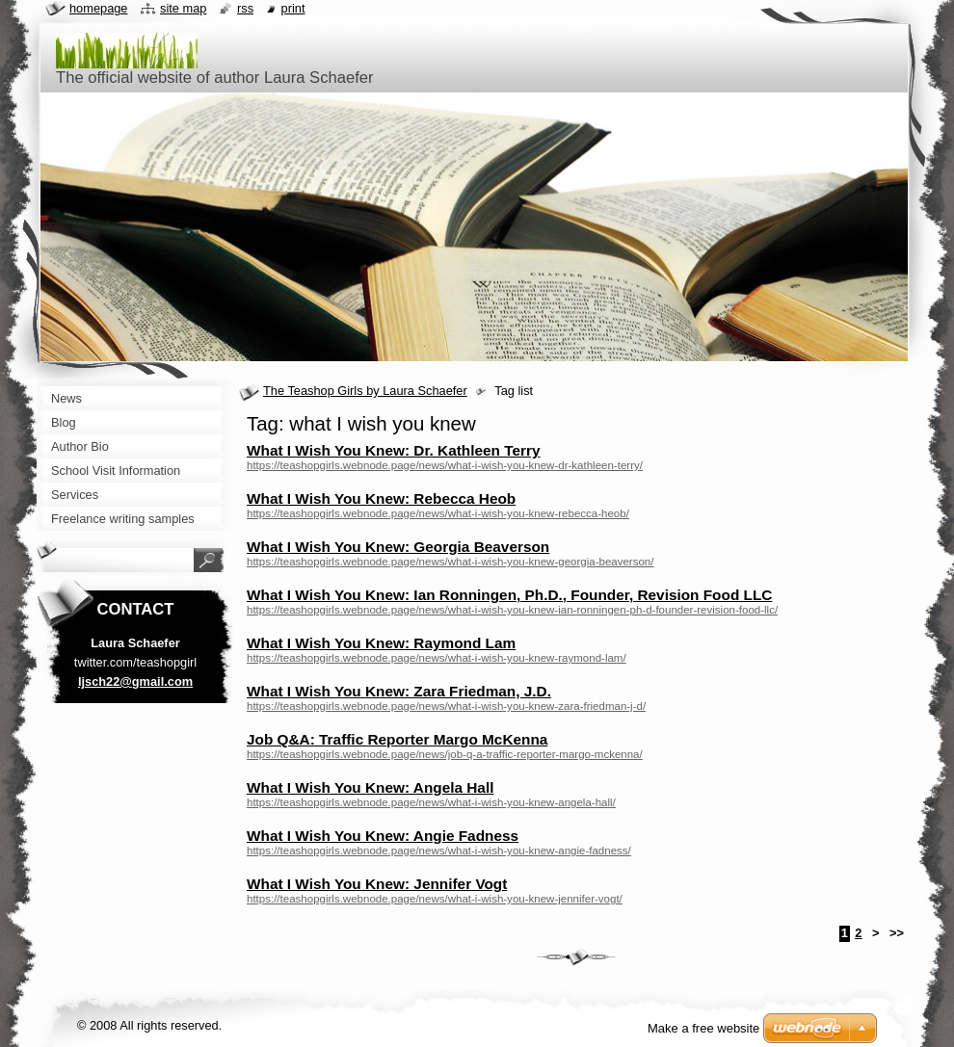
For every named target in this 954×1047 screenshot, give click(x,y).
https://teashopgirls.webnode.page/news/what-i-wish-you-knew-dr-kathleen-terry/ (445, 465)
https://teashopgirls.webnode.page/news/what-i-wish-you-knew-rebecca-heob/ (438, 513)
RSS (245, 8)
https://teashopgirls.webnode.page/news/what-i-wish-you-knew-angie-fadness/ (439, 850)
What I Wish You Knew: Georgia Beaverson (398, 546)
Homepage (98, 8)
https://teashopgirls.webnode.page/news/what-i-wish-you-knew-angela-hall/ (431, 802)
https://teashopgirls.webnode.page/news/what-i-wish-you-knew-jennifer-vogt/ (435, 898)
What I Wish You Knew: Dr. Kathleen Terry (394, 450)
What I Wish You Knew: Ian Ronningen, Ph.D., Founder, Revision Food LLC (509, 595)
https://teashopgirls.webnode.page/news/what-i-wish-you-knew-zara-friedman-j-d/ (446, 706)
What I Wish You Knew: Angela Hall (370, 787)
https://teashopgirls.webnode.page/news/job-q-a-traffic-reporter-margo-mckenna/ (445, 754)
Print (293, 8)
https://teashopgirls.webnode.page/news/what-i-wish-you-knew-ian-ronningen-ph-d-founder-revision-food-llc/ (512, 609)
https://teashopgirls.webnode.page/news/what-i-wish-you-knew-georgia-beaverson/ (450, 561)
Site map (183, 8)
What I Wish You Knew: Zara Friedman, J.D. (399, 691)
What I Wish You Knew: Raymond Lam (381, 643)
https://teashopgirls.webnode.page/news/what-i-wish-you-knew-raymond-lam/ (436, 658)
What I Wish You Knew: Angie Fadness (382, 835)
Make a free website (703, 1028)
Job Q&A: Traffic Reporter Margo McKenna (397, 739)
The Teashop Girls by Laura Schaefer (365, 390)
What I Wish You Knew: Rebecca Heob (381, 498)
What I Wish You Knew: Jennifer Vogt (377, 884)
